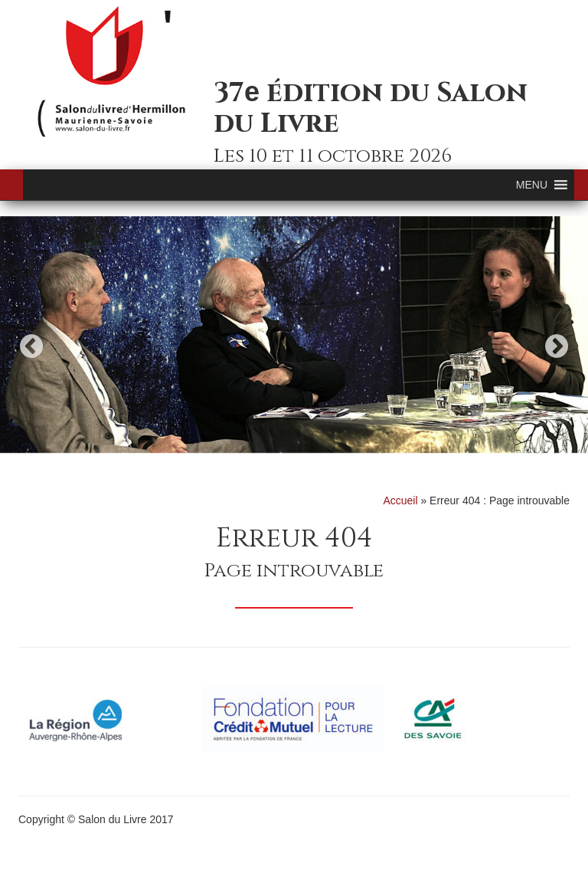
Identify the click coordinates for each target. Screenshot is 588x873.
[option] (294, 334)
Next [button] (557, 346)
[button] (531, 184)
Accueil (400, 500)
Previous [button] (31, 346)
